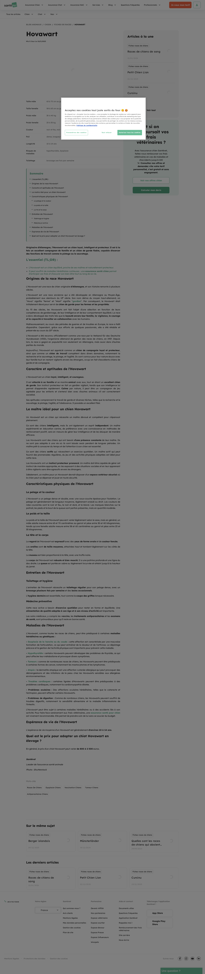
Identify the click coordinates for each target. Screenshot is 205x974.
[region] (103, 118)
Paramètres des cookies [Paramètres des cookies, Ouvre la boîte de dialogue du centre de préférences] (76, 132)
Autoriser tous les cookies (130, 132)
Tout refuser (107, 132)
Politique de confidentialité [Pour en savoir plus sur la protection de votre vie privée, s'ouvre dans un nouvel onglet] (86, 125)
